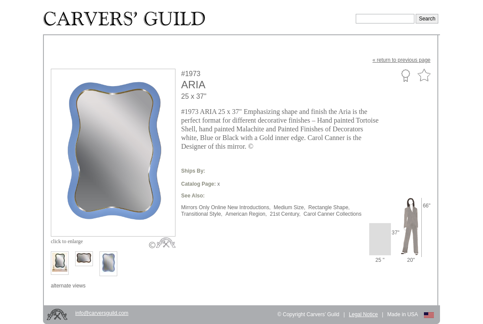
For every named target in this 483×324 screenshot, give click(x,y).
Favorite (423, 75)
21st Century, (285, 214)
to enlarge (67, 241)
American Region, (246, 214)
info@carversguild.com (101, 313)
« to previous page (401, 60)
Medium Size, (289, 207)
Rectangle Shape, (329, 207)
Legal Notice (363, 314)
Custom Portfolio (405, 75)
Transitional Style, (201, 214)
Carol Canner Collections (332, 214)
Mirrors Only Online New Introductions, (226, 207)
